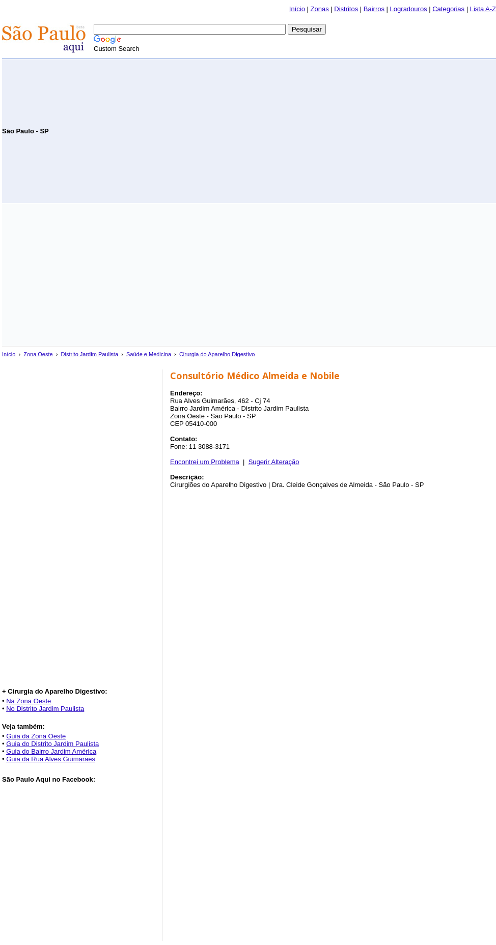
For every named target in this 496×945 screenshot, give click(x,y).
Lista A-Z (483, 9)
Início (297, 9)
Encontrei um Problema (204, 462)
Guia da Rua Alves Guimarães (50, 759)
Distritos (346, 9)
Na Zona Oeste (28, 701)
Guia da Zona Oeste (36, 736)
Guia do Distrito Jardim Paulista (52, 744)
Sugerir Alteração (274, 462)
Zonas (320, 9)
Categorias (448, 9)
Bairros (374, 9)
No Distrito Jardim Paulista (45, 708)
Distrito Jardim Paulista (89, 354)
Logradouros (408, 9)
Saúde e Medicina (148, 354)
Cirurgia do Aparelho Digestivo (217, 354)
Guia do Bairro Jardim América (51, 751)
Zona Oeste (37, 354)
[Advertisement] (377, 130)
